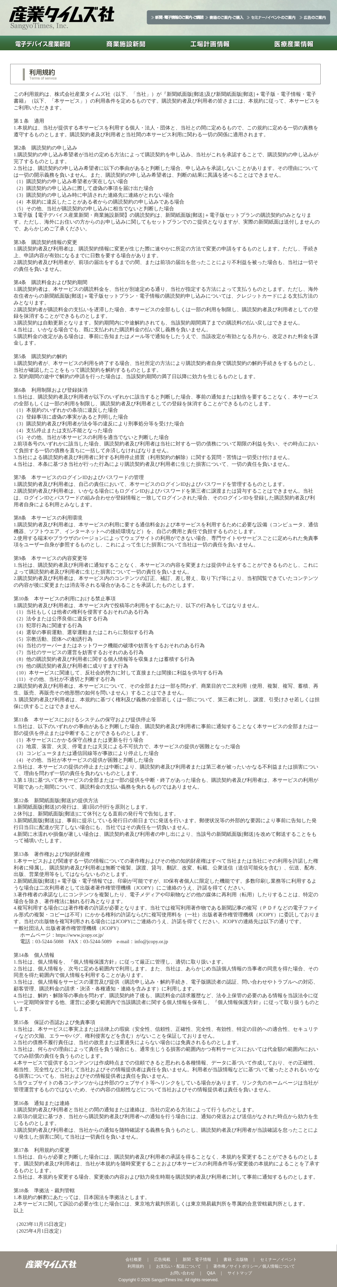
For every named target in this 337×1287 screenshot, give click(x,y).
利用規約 (136, 1266)
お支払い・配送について (178, 1266)
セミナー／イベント (278, 1259)
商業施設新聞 (126, 43)
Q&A (211, 1273)
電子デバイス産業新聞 (42, 43)
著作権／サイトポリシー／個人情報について (254, 1266)
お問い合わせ (182, 1273)
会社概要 (133, 1259)
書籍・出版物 (235, 1259)
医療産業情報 (294, 43)
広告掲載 (162, 1259)
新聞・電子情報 (197, 1259)
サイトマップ (240, 1273)
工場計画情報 (210, 43)
